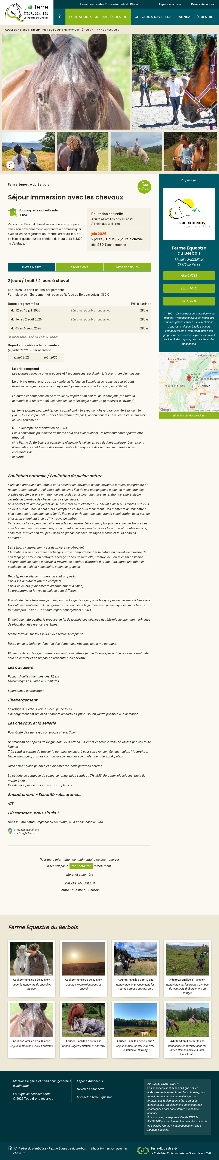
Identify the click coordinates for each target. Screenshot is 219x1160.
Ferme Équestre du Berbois (68, 1148)
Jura (88, 29)
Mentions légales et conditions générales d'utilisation (42, 1083)
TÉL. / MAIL (189, 288)
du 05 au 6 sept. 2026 (26, 328)
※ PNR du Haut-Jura (106, 29)
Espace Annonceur (170, 4)
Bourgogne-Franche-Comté (66, 29)
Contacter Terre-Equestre (94, 1097)
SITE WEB (189, 301)
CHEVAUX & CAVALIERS (153, 17)
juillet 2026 (22, 357)
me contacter (81, 866)
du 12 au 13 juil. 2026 (25, 310)
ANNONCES (189, 275)
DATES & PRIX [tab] (31, 267)
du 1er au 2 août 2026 (26, 319)
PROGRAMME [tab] (79, 267)
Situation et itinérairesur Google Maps (23, 831)
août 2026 (50, 357)
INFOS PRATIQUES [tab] (127, 267)
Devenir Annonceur (203, 4)
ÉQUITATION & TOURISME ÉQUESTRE (98, 17)
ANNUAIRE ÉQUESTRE (196, 17)
